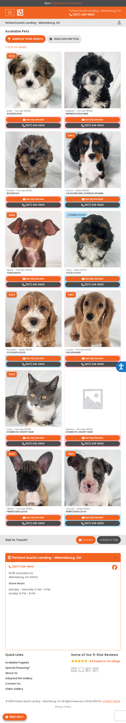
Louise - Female (78, 349)
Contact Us (13, 683)
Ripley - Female (19, 270)
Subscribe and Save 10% (66, 3)
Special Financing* (17, 668)
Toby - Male (76, 270)
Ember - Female (19, 190)
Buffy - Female (19, 111)
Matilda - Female (79, 111)
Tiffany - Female (19, 508)
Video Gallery (14, 689)
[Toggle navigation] (9, 12)
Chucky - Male (78, 508)
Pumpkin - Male (19, 349)
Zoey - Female (19, 429)
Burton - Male (77, 190)
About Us (11, 673)
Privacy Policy (63, 706)
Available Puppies (17, 662)
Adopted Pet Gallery (18, 678)
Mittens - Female (79, 429)
